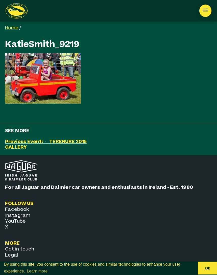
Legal (11, 255)
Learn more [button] (37, 271)
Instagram (17, 215)
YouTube (15, 221)
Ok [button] (207, 268)
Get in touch (19, 249)
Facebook (17, 209)
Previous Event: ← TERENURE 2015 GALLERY (46, 144)
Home (11, 28)
